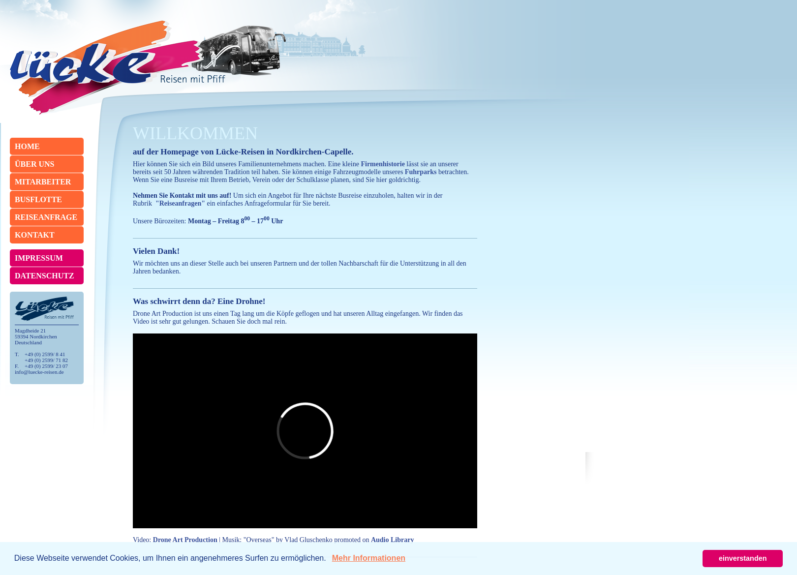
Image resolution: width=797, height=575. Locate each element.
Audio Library (392, 540)
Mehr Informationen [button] (368, 558)
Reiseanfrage (46, 217)
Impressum (39, 258)
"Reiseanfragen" (180, 203)
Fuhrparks (421, 172)
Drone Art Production (185, 540)
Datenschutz (44, 276)
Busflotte (38, 199)
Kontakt (35, 235)
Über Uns (34, 164)
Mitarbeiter (43, 182)
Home (27, 146)
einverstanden (743, 558)
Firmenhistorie (382, 164)
